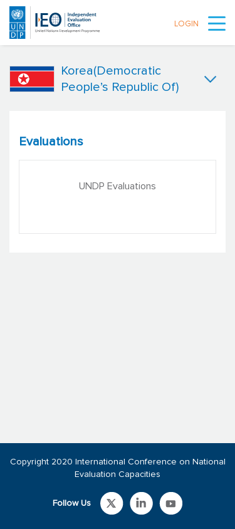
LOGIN (186, 24)
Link (111, 503)
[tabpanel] (117, 182)
